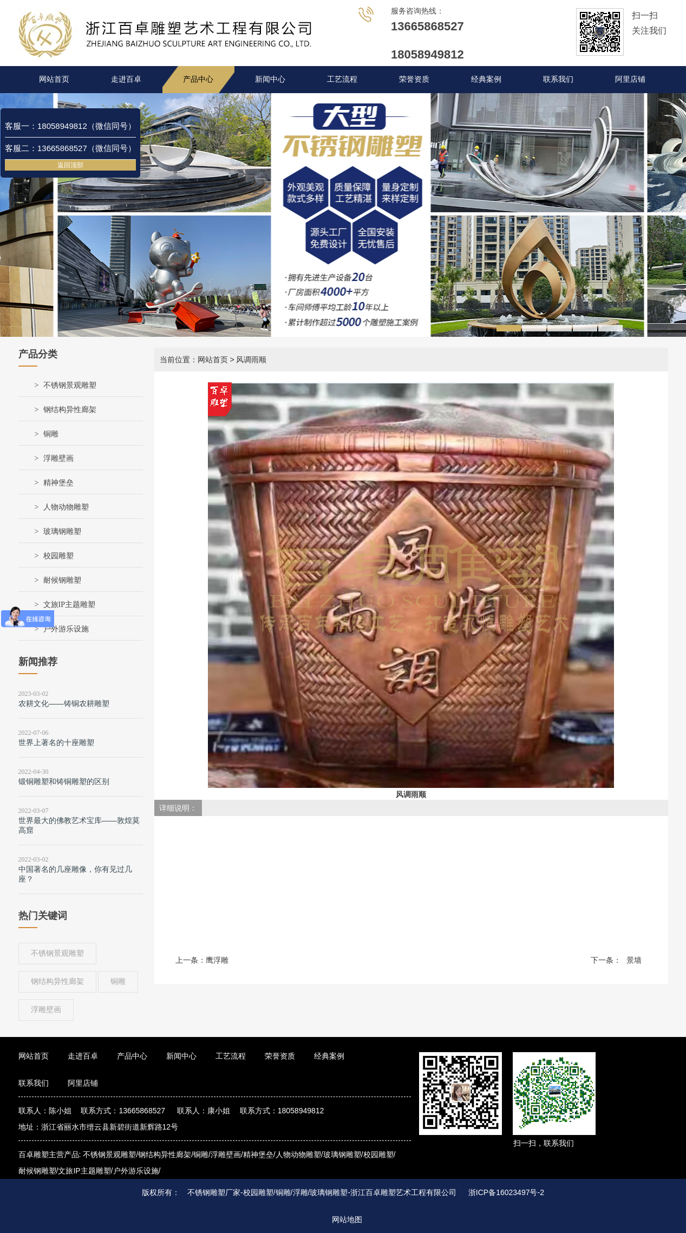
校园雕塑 (58, 556)
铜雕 (50, 434)
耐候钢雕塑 (62, 580)
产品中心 (198, 79)
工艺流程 (342, 79)
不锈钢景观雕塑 (69, 385)
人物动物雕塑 (66, 507)
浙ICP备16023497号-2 (506, 1192)
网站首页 (54, 79)
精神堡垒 (58, 483)
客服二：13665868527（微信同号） (70, 148)
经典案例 (486, 79)
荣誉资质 (414, 79)
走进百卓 (126, 79)
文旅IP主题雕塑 (69, 605)
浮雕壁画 (58, 458)
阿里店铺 (630, 79)
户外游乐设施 (66, 629)
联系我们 (558, 79)
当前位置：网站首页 (194, 359)
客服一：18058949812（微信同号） (70, 126)
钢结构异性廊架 (69, 410)
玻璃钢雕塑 (62, 531)
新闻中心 (270, 79)
